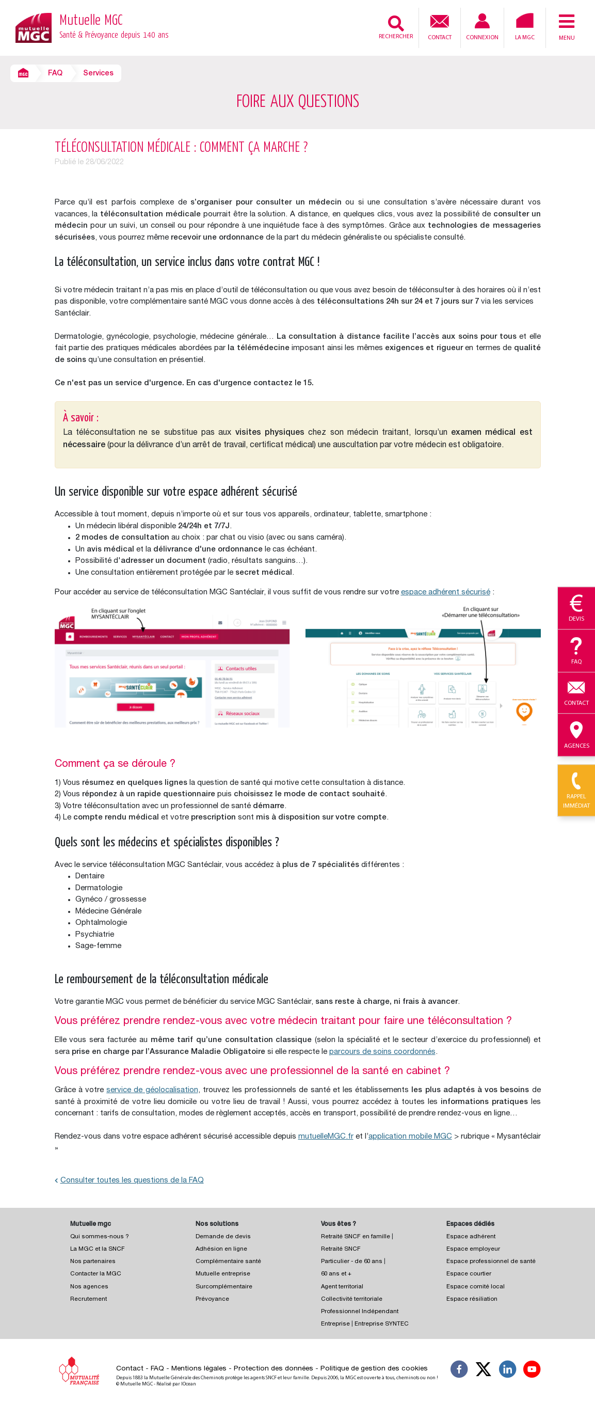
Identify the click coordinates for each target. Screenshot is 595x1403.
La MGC (525, 27)
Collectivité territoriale (351, 1299)
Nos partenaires (93, 1262)
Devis (576, 609)
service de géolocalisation (152, 1090)
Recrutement (88, 1299)
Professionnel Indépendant (359, 1312)
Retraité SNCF (341, 1249)
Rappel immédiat (576, 791)
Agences (576, 735)
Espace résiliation (471, 1299)
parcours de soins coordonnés (382, 1052)
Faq (576, 651)
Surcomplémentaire (224, 1287)
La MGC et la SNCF (97, 1249)
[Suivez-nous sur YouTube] (532, 1371)
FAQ (55, 73)
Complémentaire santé (228, 1262)
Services (98, 73)
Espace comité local (475, 1287)
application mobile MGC (410, 1137)
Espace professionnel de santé (491, 1262)
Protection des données (273, 1369)
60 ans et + (336, 1274)
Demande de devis (223, 1237)
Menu (566, 26)
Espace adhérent (470, 1237)
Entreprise (335, 1324)
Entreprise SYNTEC (382, 1324)
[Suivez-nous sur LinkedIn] (508, 1371)
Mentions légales (199, 1369)
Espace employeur (473, 1249)
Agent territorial (342, 1287)
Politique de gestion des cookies (374, 1369)
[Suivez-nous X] (483, 1371)
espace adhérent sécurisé (445, 592)
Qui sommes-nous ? (99, 1237)
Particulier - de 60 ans (351, 1262)
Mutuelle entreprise (223, 1274)
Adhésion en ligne (221, 1249)
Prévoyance (212, 1299)
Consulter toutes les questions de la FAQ (129, 1181)
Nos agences (89, 1287)
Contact (439, 26)
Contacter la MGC (95, 1274)
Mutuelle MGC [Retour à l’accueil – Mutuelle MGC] (114, 27)
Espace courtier (468, 1274)
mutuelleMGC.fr (325, 1137)
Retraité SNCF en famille (356, 1237)
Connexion (482, 27)
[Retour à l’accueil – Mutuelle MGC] (33, 27)
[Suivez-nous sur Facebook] (459, 1371)
